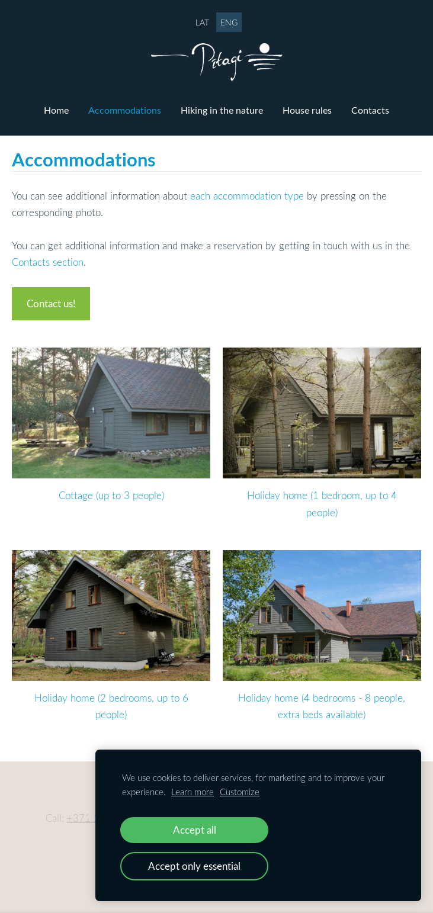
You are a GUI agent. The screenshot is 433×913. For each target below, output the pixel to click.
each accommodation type (247, 195)
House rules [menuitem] (307, 110)
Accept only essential (194, 866)
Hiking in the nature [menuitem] (222, 110)
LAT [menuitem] (202, 22)
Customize (239, 792)
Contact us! (51, 303)
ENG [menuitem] (229, 22)
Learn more (192, 792)
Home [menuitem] (56, 110)
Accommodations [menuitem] (124, 110)
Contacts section (48, 262)
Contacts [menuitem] (370, 110)
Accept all (194, 830)
